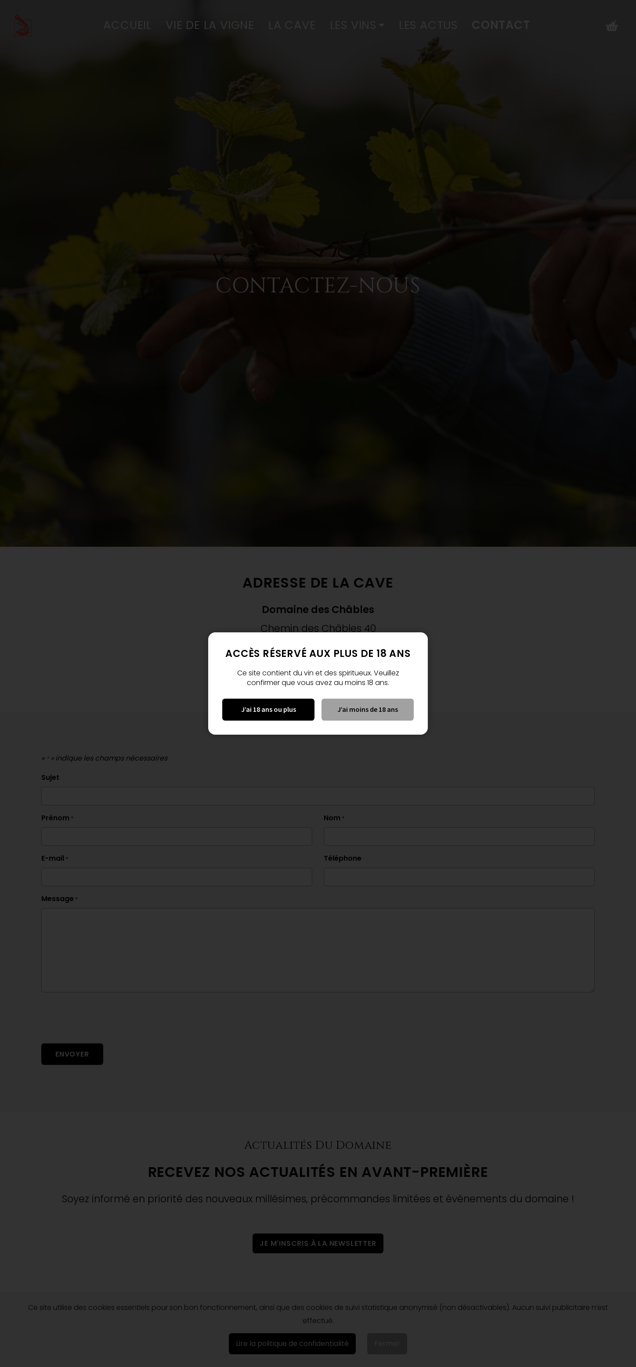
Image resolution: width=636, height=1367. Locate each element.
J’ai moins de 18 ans (367, 709)
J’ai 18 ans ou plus (268, 709)
